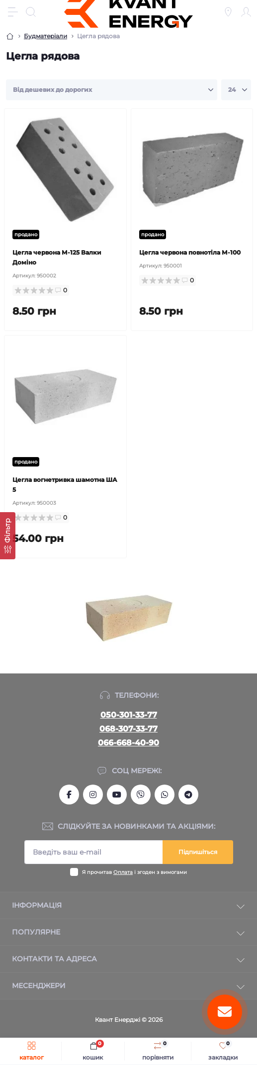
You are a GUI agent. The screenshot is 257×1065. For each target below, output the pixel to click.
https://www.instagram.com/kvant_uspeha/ (92, 795)
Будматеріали (45, 36)
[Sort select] (111, 89)
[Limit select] (236, 89)
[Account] (246, 12)
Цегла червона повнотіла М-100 (190, 252)
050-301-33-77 (128, 715)
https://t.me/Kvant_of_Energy (188, 795)
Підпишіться (197, 852)
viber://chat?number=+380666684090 (141, 795)
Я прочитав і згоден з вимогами (134, 872)
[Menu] (13, 12)
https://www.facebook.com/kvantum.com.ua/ (69, 795)
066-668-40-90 (128, 742)
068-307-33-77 (128, 728)
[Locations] (228, 12)
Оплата (123, 872)
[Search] (31, 12)
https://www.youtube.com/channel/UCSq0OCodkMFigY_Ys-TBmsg (116, 795)
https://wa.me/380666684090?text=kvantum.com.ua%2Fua (164, 795)
